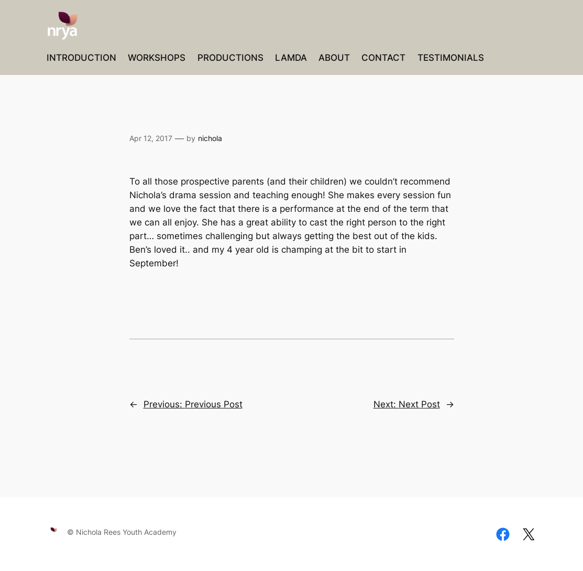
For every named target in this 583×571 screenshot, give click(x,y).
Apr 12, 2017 (150, 138)
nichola (210, 138)
